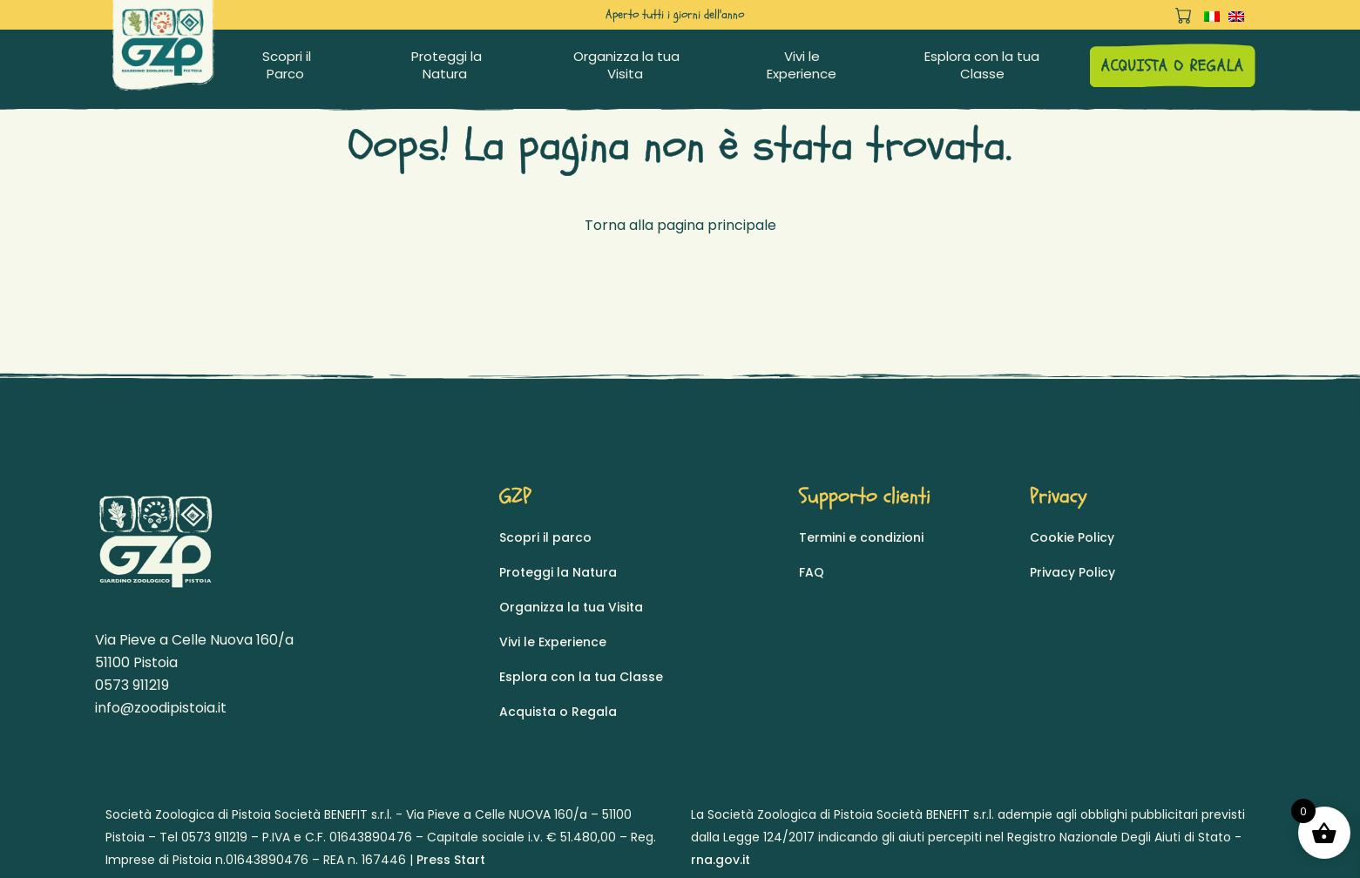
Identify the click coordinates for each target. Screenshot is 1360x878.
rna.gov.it (720, 859)
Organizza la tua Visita (626, 65)
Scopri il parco (545, 537)
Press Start (450, 859)
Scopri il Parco (286, 65)
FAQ (811, 572)
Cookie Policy (1072, 537)
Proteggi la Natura (446, 65)
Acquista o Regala (558, 711)
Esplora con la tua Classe (981, 65)
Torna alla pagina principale (680, 225)
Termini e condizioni (861, 537)
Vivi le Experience (801, 65)
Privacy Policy (1072, 572)
